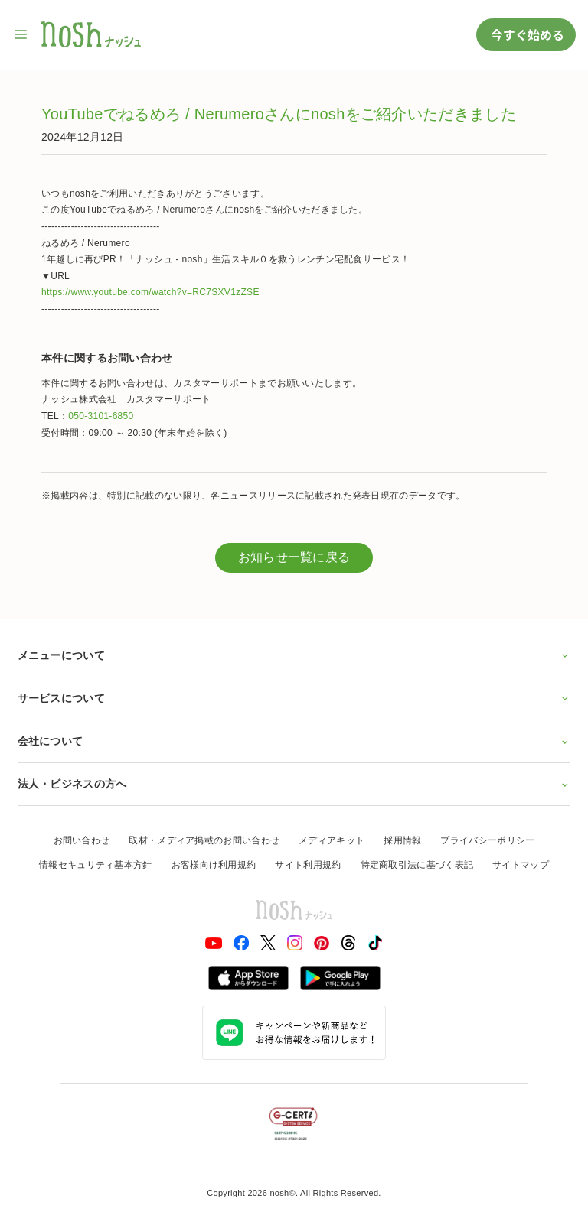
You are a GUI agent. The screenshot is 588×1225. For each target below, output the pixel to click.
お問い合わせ (82, 840)
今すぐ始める (526, 34)
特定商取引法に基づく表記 (417, 864)
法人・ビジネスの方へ (294, 784)
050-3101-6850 (100, 416)
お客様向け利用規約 (214, 864)
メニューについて (294, 655)
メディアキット (331, 840)
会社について (294, 741)
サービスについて (294, 698)
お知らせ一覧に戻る (294, 557)
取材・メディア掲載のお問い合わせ (204, 840)
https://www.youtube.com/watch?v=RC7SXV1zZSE (150, 292)
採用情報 (402, 840)
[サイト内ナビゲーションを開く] (21, 34)
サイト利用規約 (308, 864)
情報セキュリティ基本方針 (95, 864)
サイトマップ (520, 864)
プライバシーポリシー (487, 840)
